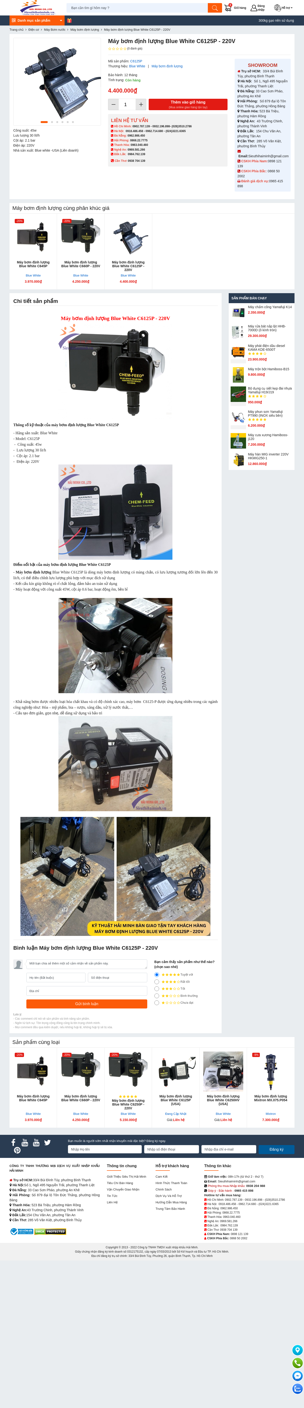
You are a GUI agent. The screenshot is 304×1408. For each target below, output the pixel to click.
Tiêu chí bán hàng (120, 1183)
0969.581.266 (136, 149)
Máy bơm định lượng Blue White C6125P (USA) (175, 1100)
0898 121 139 (239, 1234)
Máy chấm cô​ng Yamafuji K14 (270, 307)
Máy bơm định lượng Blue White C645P (33, 264)
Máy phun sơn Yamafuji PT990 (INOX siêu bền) (265, 413)
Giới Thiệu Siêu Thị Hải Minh (126, 1176)
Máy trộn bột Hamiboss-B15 (268, 369)
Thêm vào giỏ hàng (188, 104)
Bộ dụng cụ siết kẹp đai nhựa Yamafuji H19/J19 (270, 390)
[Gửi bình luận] (86, 1003)
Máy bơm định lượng (167, 66)
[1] (156, 1002)
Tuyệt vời (173, 974)
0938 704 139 (228, 1229)
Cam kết (161, 1176)
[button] (284, 8)
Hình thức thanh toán (171, 1183)
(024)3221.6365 (176, 131)
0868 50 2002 (238, 1238)
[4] (156, 981)
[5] (156, 974)
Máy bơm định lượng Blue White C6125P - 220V (128, 266)
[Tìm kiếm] (215, 8)
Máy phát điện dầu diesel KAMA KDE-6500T (266, 347)
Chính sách (164, 1189)
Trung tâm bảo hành (170, 1208)
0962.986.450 (136, 135)
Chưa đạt (173, 1002)
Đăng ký (277, 1149)
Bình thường (176, 995)
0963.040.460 (139, 145)
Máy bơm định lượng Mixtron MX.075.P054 (270, 1098)
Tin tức (112, 1196)
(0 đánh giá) (125, 49)
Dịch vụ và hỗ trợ (169, 1196)
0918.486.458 (134, 131)
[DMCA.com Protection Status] (50, 1231)
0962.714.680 (154, 131)
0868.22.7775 (138, 140)
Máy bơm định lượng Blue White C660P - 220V (80, 264)
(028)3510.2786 (181, 126)
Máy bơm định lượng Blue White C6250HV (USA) (223, 1100)
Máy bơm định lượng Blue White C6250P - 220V (128, 1104)
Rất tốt (172, 981)
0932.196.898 (161, 126)
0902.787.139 (141, 126)
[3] (156, 988)
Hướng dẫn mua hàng (171, 1202)
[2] (156, 995)
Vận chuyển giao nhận (123, 1189)
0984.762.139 (136, 154)
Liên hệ (112, 1202)
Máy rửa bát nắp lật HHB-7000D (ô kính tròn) (267, 328)
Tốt (169, 988)
